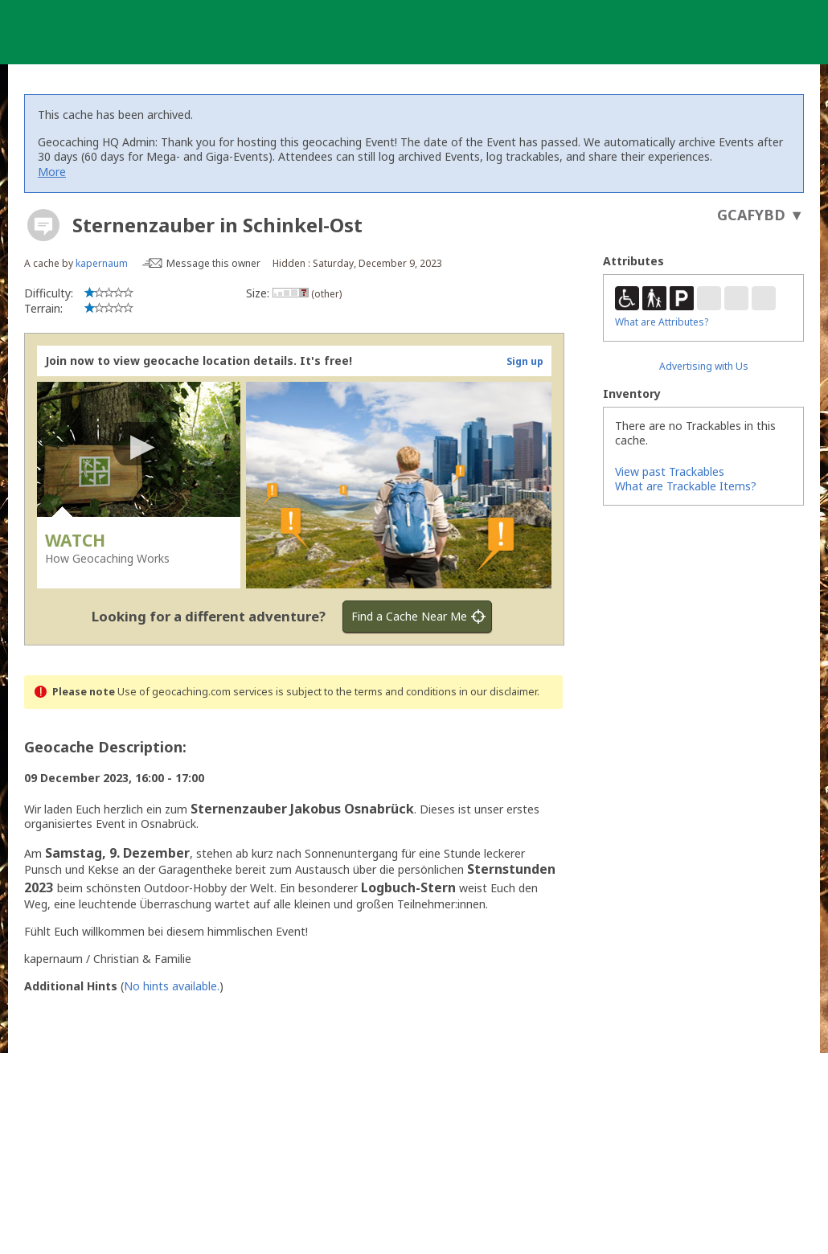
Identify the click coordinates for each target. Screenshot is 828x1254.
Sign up (524, 361)
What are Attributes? (661, 322)
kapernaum (102, 263)
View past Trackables (669, 471)
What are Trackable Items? (685, 486)
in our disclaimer (498, 692)
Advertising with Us (703, 366)
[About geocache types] (43, 225)
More (52, 171)
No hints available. (171, 986)
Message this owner (213, 263)
